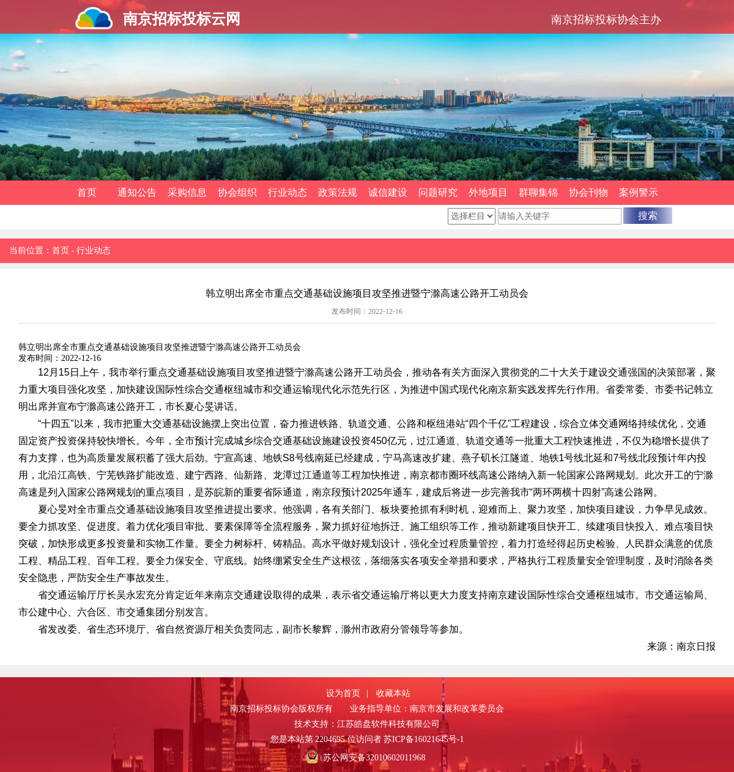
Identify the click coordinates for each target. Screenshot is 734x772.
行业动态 (287, 192)
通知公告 (137, 192)
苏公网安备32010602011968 (374, 757)
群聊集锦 (538, 192)
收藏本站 (393, 693)
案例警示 (638, 192)
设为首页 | (347, 693)
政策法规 (337, 192)
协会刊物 (588, 192)
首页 (87, 192)
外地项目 (488, 192)
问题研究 (438, 192)
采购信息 (187, 192)
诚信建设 (387, 192)
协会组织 (237, 192)
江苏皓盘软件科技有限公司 (388, 724)
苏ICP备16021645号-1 (424, 739)
